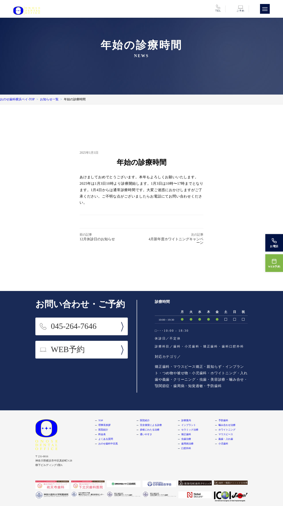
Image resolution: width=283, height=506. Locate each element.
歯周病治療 (187, 443)
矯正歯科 (186, 434)
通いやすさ (146, 434)
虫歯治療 (186, 439)
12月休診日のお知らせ (97, 239)
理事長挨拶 (104, 425)
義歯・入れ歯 (225, 439)
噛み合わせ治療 (226, 425)
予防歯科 (223, 420)
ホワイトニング (226, 429)
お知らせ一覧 (49, 99)
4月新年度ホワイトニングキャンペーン (176, 240)
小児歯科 (223, 443)
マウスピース (225, 434)
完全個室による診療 (151, 425)
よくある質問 (105, 439)
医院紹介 (103, 429)
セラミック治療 (189, 429)
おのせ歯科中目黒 (108, 443)
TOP (100, 420)
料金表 (102, 434)
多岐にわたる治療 (149, 429)
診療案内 (186, 420)
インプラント (188, 425)
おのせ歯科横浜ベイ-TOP (17, 99)
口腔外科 (186, 448)
